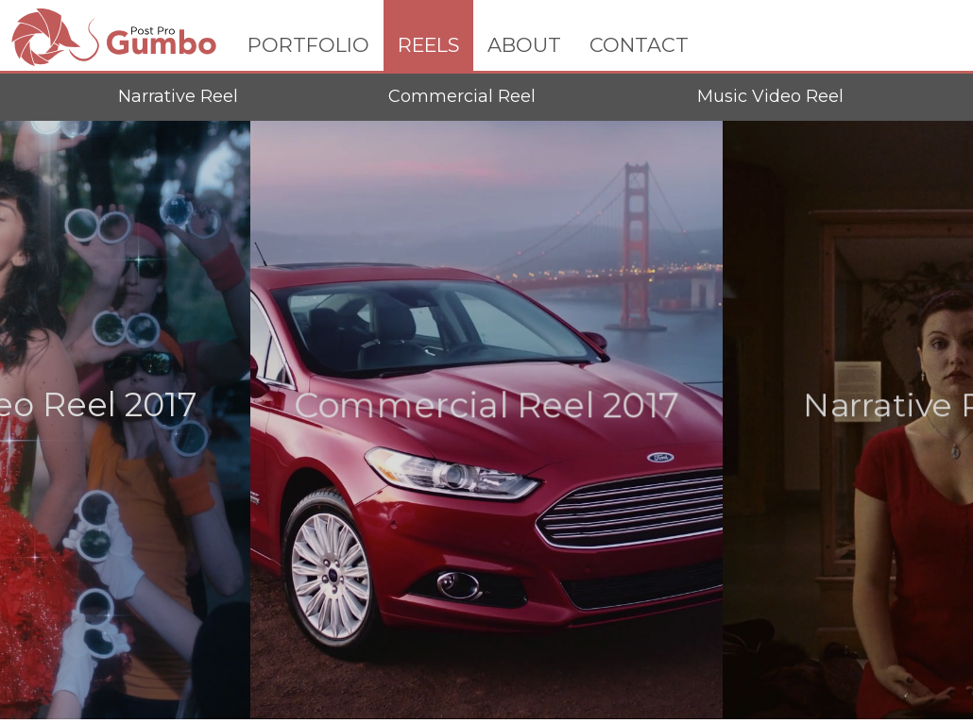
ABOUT (524, 45)
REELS (428, 45)
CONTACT (639, 45)
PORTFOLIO (308, 45)
